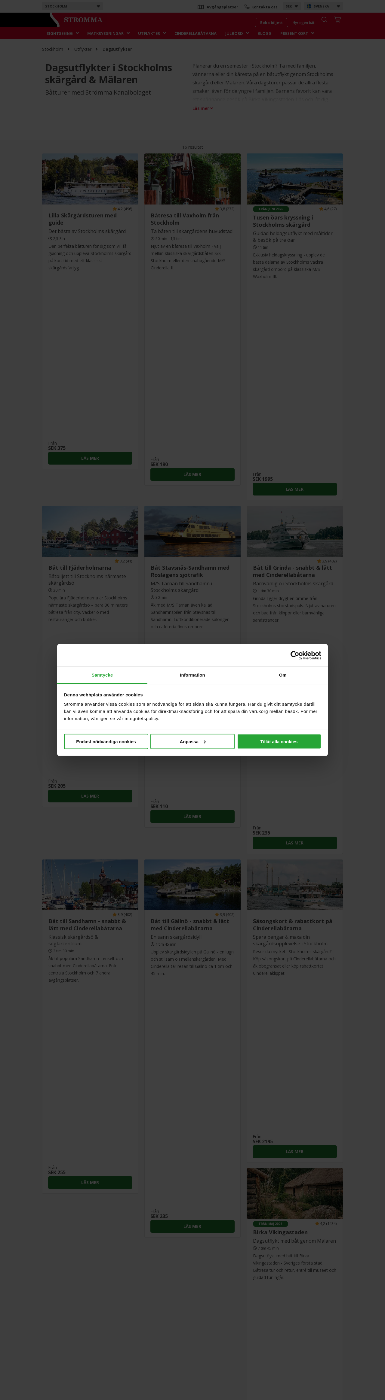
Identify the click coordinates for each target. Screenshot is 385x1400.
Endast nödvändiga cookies (106, 741)
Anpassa (193, 741)
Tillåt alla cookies (279, 741)
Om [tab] (282, 674)
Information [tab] (192, 674)
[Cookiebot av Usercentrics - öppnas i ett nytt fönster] (295, 655)
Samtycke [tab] (102, 674)
